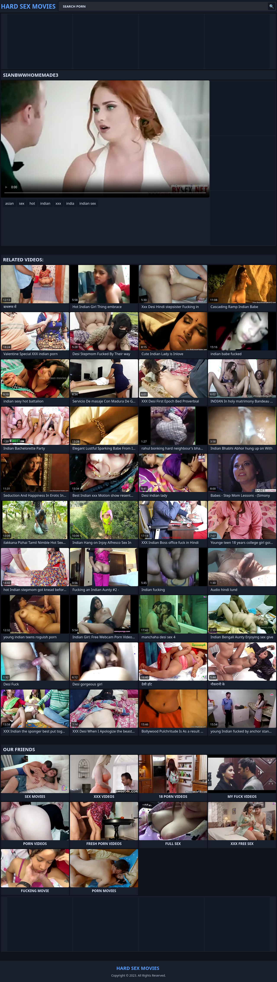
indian (45, 203)
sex (21, 203)
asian (9, 203)
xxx (58, 203)
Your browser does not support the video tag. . (105, 139)
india (70, 203)
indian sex (87, 203)
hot (32, 203)
